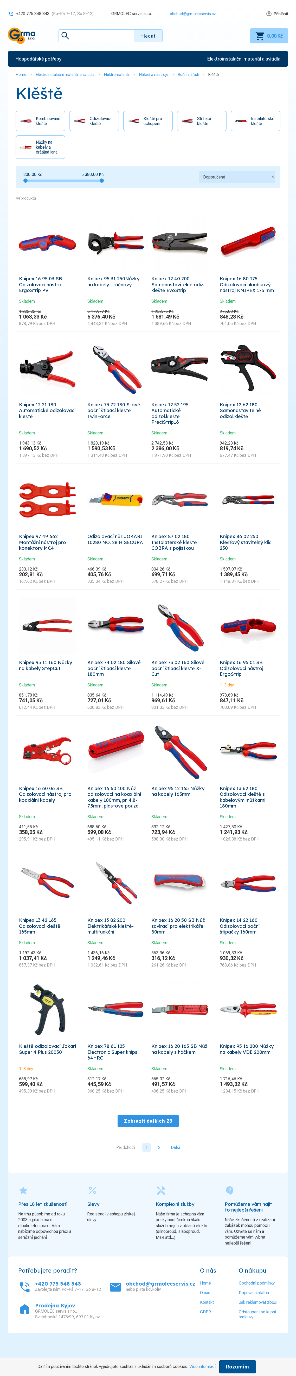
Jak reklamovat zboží (258, 1329)
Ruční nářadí (188, 74)
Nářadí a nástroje (153, 74)
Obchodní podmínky (257, 1310)
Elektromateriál (117, 74)
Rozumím (237, 1367)
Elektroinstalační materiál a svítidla (65, 74)
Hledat (148, 36)
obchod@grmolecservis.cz (191, 13)
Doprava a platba (254, 1320)
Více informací (202, 1366)
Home (21, 74)
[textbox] (111, 35)
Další (175, 1174)
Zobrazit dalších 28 (148, 1148)
